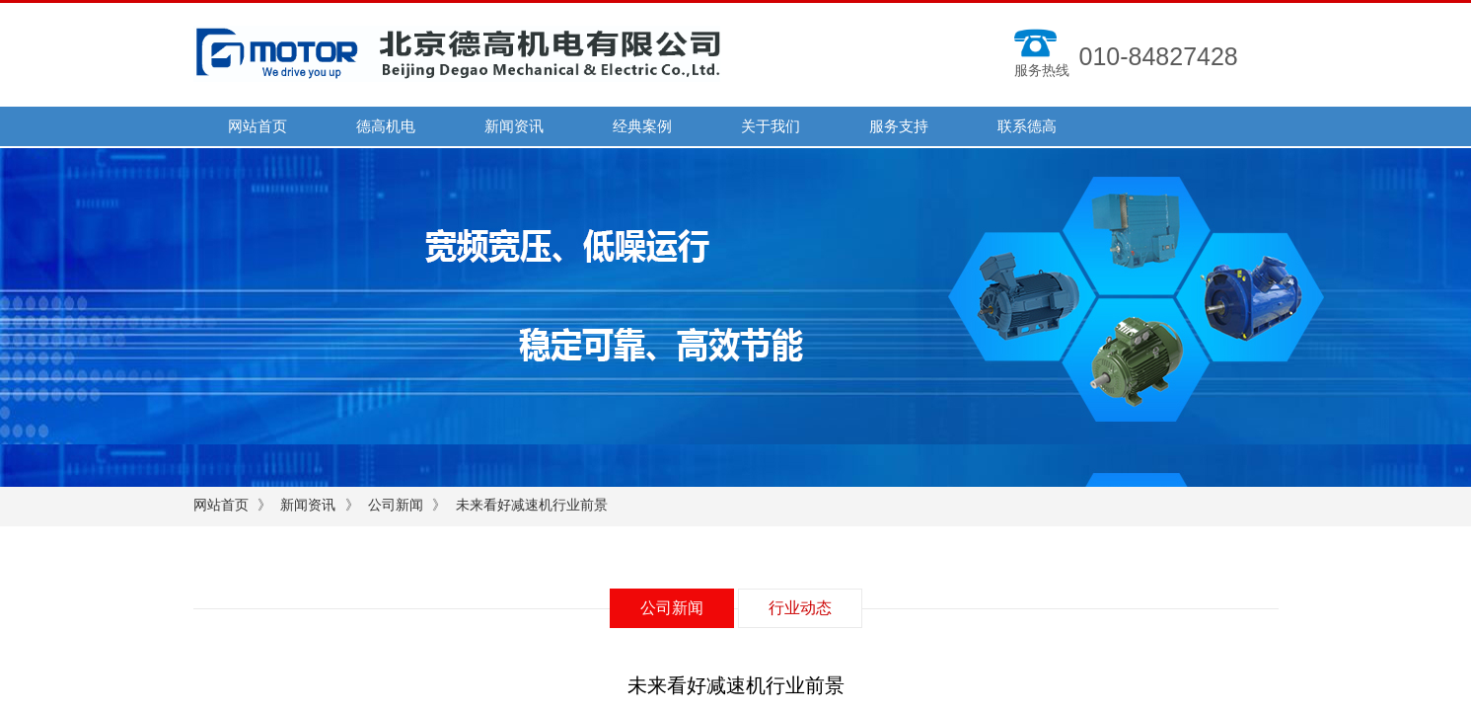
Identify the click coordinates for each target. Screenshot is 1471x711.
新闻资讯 (514, 126)
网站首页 (257, 126)
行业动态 (800, 607)
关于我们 (770, 126)
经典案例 (642, 126)
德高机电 (385, 126)
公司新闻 (395, 505)
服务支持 (898, 126)
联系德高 (1027, 126)
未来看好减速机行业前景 (532, 505)
